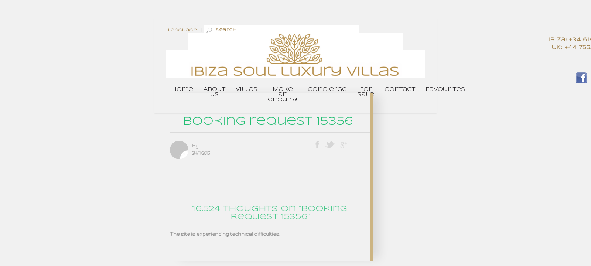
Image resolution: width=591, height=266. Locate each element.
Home (182, 89)
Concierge (327, 89)
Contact (400, 89)
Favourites (445, 89)
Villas (246, 89)
